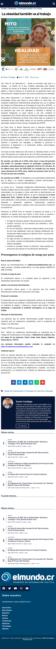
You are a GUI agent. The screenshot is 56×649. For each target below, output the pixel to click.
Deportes (5, 613)
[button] (2, 4)
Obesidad (49, 391)
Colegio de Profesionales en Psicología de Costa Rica (24, 391)
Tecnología (6, 626)
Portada (4, 8)
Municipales (7, 610)
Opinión (5, 629)
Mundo (5, 615)
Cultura (5, 618)
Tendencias (12, 8)
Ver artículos (22, 426)
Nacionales (6, 608)
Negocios (6, 623)
